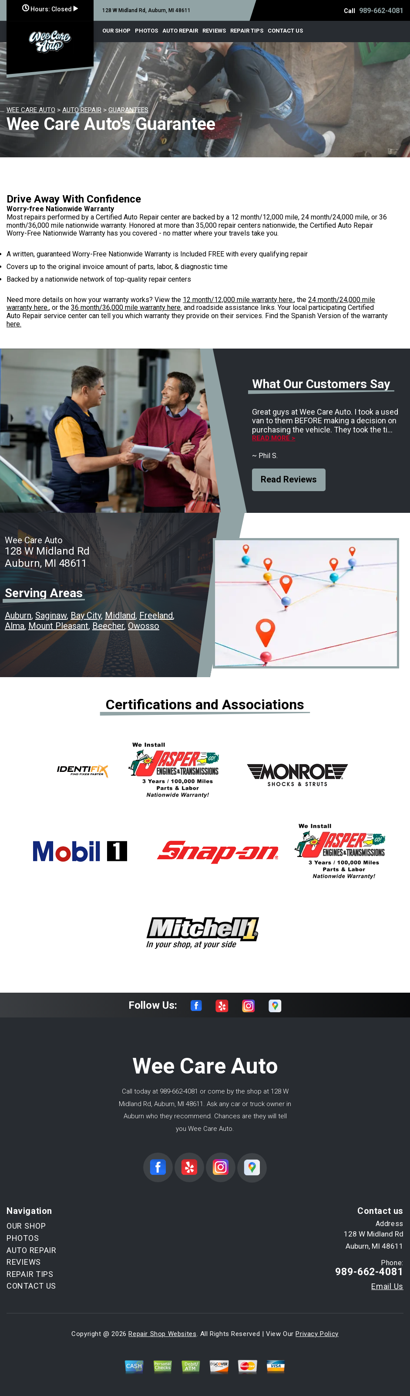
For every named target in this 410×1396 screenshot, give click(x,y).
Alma (14, 626)
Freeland (156, 615)
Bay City (86, 615)
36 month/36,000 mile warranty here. (126, 307)
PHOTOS (146, 30)
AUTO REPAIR (180, 30)
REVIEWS (214, 30)
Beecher (108, 626)
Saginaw (51, 615)
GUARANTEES (128, 110)
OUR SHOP (116, 30)
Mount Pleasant (58, 626)
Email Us (387, 1286)
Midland (120, 615)
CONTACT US (285, 30)
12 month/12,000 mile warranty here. (238, 300)
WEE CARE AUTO (31, 110)
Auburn (18, 615)
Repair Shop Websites (162, 1334)
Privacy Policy (317, 1334)
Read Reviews (289, 479)
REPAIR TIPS (246, 30)
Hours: (50, 9)
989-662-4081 (381, 11)
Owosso (143, 626)
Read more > (273, 438)
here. (14, 324)
